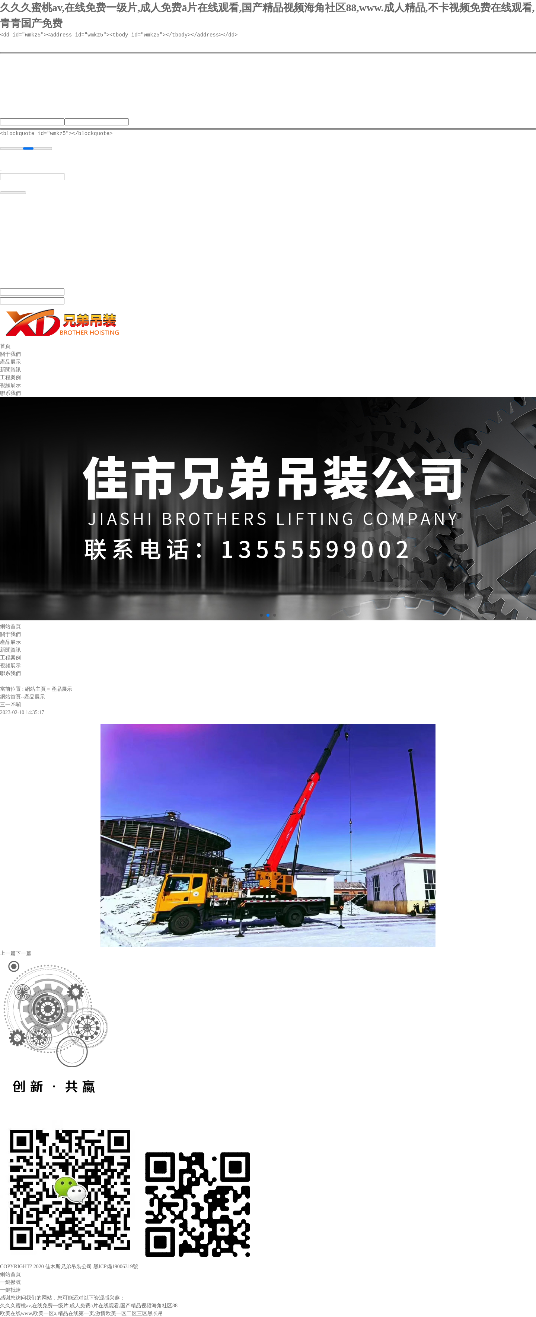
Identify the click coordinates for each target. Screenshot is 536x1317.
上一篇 (8, 953)
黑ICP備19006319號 (115, 1266)
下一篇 (23, 953)
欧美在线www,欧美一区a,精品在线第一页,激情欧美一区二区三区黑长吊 (81, 1313)
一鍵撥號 (10, 1282)
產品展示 (61, 688)
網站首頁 (10, 1274)
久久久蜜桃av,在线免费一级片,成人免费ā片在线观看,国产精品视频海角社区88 (89, 1305)
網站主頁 (35, 688)
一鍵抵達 (10, 1289)
